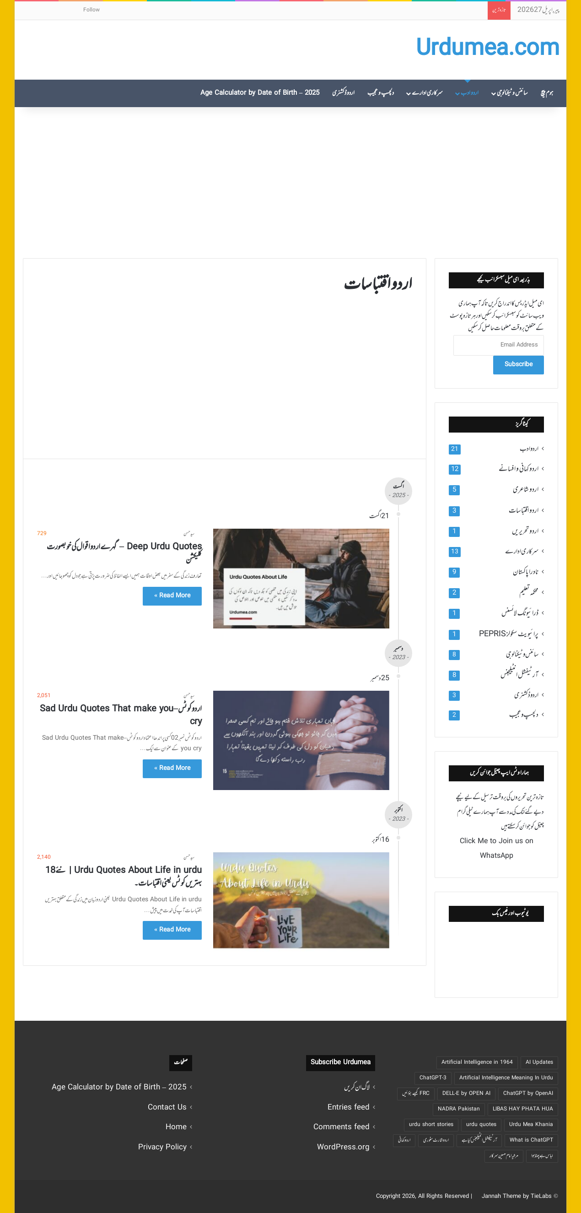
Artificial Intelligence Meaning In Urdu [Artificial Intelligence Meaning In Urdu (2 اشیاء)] (506, 1078)
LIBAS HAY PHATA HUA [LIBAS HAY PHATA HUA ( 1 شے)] (523, 1109)
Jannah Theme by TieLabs (517, 1196)
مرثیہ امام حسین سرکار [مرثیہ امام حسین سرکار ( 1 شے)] (504, 1156)
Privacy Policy (162, 1147)
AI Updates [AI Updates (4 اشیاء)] (539, 1062)
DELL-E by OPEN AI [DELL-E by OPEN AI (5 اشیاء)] (466, 1094)
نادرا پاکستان (525, 572)
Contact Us (167, 1108)
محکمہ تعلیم (528, 593)
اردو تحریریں (525, 531)
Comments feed (341, 1127)
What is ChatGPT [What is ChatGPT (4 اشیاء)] (531, 1140)
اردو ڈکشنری (343, 93)
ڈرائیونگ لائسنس (519, 613)
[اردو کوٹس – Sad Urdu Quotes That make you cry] (301, 740)
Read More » (172, 595)
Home (176, 1127)
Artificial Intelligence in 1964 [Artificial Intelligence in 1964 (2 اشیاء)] (477, 1062)
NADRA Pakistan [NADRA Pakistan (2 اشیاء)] (459, 1109)
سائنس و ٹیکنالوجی (512, 93)
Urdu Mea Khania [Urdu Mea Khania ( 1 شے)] (531, 1125)
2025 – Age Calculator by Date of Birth (260, 93)
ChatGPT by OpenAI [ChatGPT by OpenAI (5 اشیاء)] (528, 1094)
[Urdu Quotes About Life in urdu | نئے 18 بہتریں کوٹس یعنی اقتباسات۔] (301, 902)
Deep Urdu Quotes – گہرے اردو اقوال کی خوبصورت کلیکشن (124, 554)
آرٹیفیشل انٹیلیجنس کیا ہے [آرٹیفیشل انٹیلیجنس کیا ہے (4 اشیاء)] (479, 1140)
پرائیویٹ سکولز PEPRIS (508, 634)
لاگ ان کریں (357, 1087)
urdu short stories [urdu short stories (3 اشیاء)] (431, 1125)
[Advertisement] (290, 180)
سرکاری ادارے (427, 93)
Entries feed (349, 1108)
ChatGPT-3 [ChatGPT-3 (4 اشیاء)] (433, 1078)
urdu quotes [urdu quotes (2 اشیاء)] (481, 1125)
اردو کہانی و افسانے (518, 469)
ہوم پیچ (547, 93)
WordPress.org (343, 1147)
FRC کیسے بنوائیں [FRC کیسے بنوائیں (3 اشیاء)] (416, 1094)
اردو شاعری (525, 490)
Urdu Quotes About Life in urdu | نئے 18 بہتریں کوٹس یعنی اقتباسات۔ (123, 877)
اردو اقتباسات (523, 511)
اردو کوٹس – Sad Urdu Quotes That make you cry (121, 716)
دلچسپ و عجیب (380, 93)
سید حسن (189, 534)
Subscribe (519, 364)
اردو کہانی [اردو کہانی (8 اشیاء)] (404, 1140)
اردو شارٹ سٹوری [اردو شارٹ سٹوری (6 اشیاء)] (436, 1140)
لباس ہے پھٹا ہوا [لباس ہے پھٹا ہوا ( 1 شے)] (542, 1156)
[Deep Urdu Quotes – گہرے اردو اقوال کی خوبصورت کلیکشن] (301, 578)
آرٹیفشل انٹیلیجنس (519, 675)
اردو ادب (470, 93)
